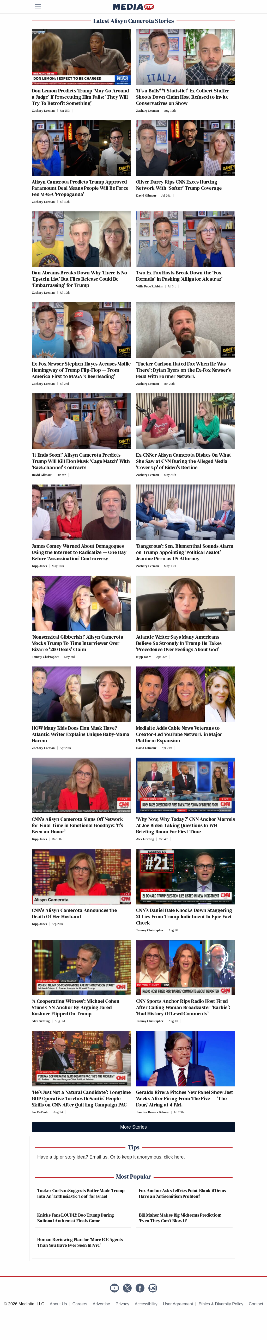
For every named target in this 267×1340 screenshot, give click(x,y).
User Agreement (178, 1304)
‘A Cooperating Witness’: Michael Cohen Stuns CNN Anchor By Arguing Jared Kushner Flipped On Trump (75, 1007)
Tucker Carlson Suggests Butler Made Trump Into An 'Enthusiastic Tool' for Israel (81, 1193)
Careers (79, 1304)
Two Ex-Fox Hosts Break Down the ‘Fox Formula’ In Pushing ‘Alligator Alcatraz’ (179, 275)
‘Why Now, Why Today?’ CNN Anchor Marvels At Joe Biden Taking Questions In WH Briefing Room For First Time (185, 825)
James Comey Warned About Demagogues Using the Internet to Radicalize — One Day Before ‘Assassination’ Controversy (79, 552)
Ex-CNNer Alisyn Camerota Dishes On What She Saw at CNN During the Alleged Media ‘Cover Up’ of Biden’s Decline (183, 461)
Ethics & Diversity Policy (220, 1304)
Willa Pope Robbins (149, 286)
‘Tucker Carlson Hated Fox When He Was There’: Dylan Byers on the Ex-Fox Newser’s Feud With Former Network (183, 370)
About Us (58, 1304)
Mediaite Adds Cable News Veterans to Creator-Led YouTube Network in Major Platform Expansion (179, 734)
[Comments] (74, 110)
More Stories (133, 1127)
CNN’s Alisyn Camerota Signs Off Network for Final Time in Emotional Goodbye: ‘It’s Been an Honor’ (77, 825)
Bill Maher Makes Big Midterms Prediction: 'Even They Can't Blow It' (180, 1218)
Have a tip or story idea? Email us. (73, 1157)
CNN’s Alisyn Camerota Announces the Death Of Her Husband (74, 913)
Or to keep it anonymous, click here (147, 1157)
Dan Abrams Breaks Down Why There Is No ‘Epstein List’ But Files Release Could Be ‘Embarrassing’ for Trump (79, 279)
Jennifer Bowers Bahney (152, 1112)
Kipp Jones (39, 566)
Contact (256, 1304)
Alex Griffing (145, 839)
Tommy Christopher (45, 657)
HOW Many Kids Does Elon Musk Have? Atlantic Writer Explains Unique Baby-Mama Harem (80, 734)
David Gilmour (146, 195)
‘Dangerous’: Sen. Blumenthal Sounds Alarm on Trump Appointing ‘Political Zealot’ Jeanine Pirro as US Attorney (184, 552)
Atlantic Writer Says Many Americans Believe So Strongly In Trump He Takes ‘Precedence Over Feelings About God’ (179, 643)
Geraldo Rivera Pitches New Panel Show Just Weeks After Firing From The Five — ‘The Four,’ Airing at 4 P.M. (184, 1098)
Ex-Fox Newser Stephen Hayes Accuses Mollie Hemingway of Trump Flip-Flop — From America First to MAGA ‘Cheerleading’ (81, 370)
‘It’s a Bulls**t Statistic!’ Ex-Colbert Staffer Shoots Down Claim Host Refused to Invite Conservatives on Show (182, 97)
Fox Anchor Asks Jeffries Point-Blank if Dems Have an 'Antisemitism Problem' (182, 1193)
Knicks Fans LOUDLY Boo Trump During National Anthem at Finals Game (75, 1218)
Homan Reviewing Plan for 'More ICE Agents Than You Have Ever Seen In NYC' (80, 1242)
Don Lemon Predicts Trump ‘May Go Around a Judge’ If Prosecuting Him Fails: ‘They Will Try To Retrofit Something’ (80, 97)
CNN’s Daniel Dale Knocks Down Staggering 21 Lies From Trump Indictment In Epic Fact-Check (185, 916)
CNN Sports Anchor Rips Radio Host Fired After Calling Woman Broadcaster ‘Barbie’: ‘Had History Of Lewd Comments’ (183, 1007)
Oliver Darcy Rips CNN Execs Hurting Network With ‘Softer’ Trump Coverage (179, 185)
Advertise (101, 1304)
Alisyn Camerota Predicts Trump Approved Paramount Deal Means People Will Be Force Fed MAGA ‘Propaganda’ (80, 188)
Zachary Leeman (43, 110)
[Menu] (40, 6)
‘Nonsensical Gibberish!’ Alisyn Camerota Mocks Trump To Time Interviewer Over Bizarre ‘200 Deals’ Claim (77, 643)
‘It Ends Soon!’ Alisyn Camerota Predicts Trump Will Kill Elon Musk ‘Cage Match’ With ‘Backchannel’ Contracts (81, 461)
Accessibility (146, 1304)
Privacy (122, 1304)
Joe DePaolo (40, 1112)
